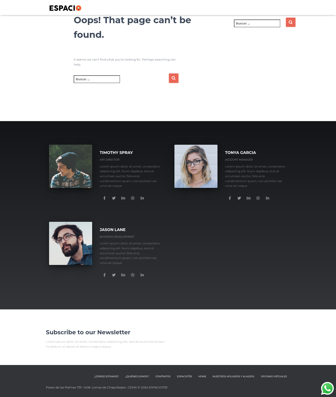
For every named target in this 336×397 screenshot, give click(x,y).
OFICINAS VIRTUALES (274, 376)
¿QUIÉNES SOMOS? (138, 376)
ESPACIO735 (185, 376)
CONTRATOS (163, 376)
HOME (203, 376)
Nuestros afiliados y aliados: (234, 376)
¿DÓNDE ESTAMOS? (108, 376)
